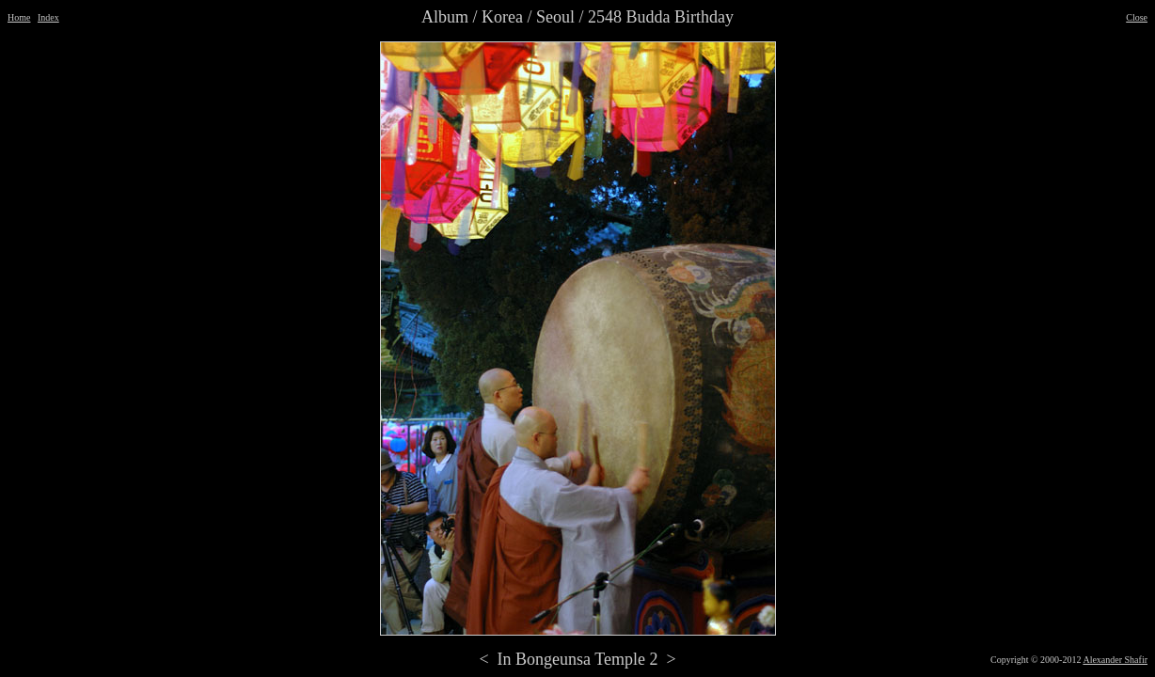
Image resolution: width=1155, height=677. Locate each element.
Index (48, 17)
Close (1136, 17)
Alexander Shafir (1115, 659)
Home (19, 17)
